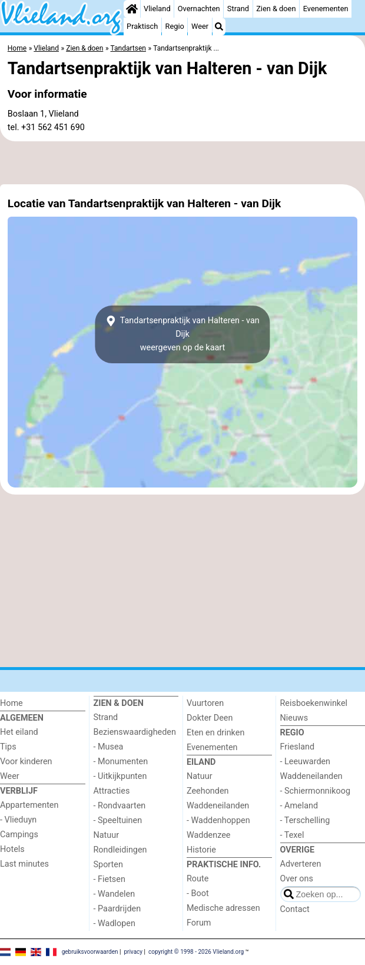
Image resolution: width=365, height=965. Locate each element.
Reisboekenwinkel (314, 703)
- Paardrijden (117, 909)
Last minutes (24, 864)
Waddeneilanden (218, 806)
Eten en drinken (215, 733)
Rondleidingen (120, 850)
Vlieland (157, 8)
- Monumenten (121, 762)
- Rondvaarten (120, 806)
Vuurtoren (205, 703)
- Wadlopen (114, 923)
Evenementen (326, 8)
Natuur (107, 835)
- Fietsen (109, 879)
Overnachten (199, 8)
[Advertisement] (182, 163)
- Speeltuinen (118, 820)
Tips (8, 747)
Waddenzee (208, 835)
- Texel (292, 835)
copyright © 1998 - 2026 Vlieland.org (196, 952)
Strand (238, 8)
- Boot (198, 893)
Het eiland (19, 732)
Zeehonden (208, 791)
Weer (199, 26)
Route (197, 879)
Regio (174, 26)
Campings (19, 835)
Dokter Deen (210, 718)
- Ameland (299, 806)
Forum (199, 923)
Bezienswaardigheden (135, 732)
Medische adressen (223, 908)
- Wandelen (114, 894)
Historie (201, 850)
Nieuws (294, 718)
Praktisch (142, 26)
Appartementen (29, 805)
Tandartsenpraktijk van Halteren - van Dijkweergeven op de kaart (182, 334)
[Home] (132, 9)
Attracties (112, 791)
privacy (133, 952)
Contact (295, 909)
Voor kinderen (26, 762)
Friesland (297, 747)
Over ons (296, 879)
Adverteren (300, 864)
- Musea (109, 747)
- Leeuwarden (305, 762)
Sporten (108, 865)
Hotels (12, 849)
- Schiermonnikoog (315, 791)
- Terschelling (305, 820)
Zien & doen (276, 8)
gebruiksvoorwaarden (90, 952)
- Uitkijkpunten (120, 776)
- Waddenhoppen (218, 820)
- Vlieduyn (18, 820)
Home (11, 703)
